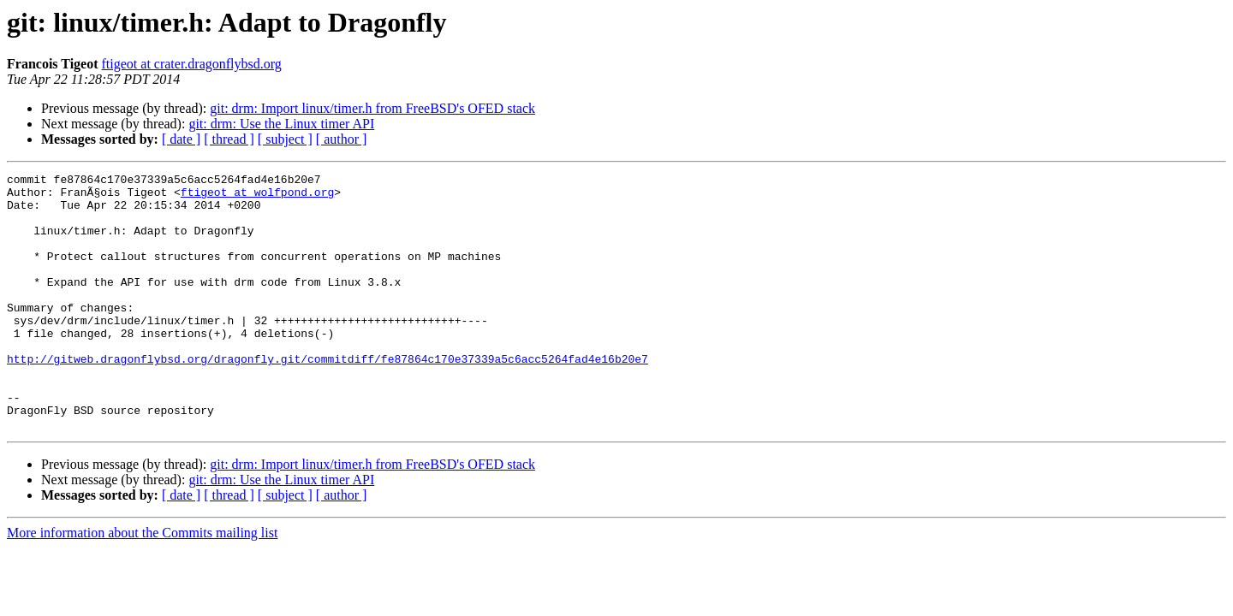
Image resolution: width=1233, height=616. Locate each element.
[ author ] (341, 139)
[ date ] (181, 139)
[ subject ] (285, 139)
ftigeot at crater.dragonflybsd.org (192, 63)
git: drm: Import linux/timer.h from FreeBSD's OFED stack (372, 108)
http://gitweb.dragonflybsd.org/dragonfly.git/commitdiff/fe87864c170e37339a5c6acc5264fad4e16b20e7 (327, 397)
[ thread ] (229, 139)
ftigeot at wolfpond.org (257, 196)
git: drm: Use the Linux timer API (281, 123)
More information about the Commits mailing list (142, 584)
